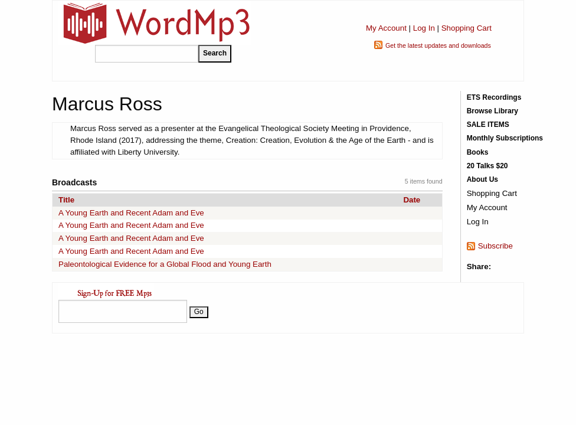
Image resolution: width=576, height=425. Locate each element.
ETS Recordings (494, 97)
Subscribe (495, 245)
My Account (386, 28)
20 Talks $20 (487, 166)
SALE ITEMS (488, 124)
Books (478, 152)
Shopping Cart (466, 28)
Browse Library (492, 111)
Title (66, 199)
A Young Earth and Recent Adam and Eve (131, 212)
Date (411, 199)
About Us (482, 179)
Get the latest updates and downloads (438, 45)
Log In (424, 28)
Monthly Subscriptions (505, 138)
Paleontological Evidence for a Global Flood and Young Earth (164, 264)
